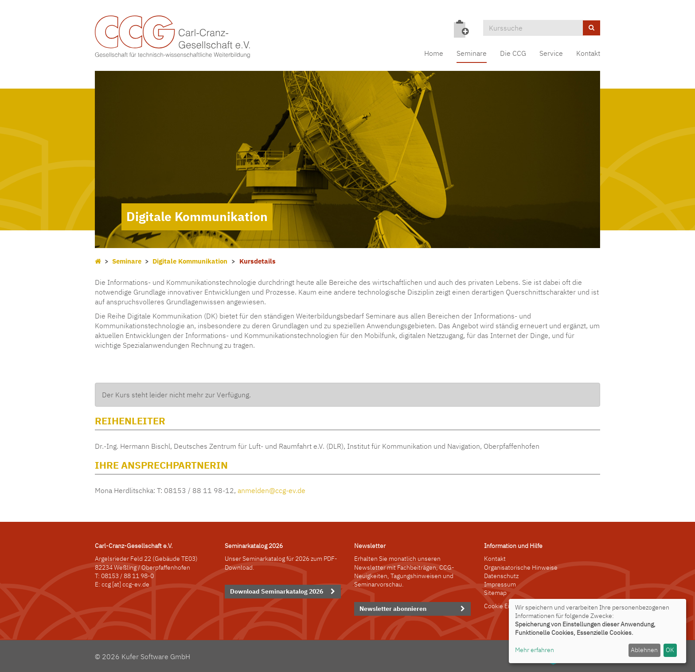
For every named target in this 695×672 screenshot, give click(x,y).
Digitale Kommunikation (189, 261)
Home (433, 53)
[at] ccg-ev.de (130, 584)
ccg (106, 584)
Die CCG (513, 53)
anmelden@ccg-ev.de (271, 490)
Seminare (472, 53)
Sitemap (495, 593)
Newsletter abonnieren (392, 609)
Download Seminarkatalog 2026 (276, 591)
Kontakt (588, 53)
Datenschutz (501, 576)
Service (551, 53)
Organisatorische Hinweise (521, 567)
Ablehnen (644, 650)
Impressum (500, 584)
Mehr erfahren (534, 650)
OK (670, 650)
